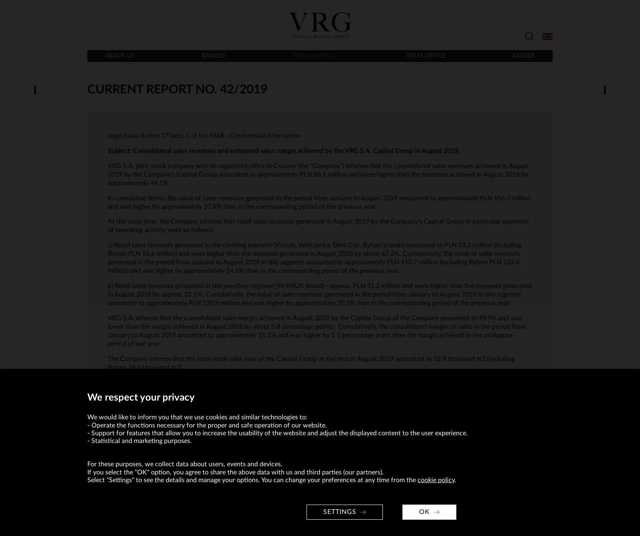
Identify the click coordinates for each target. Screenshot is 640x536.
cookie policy (436, 480)
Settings (339, 512)
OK (424, 512)
